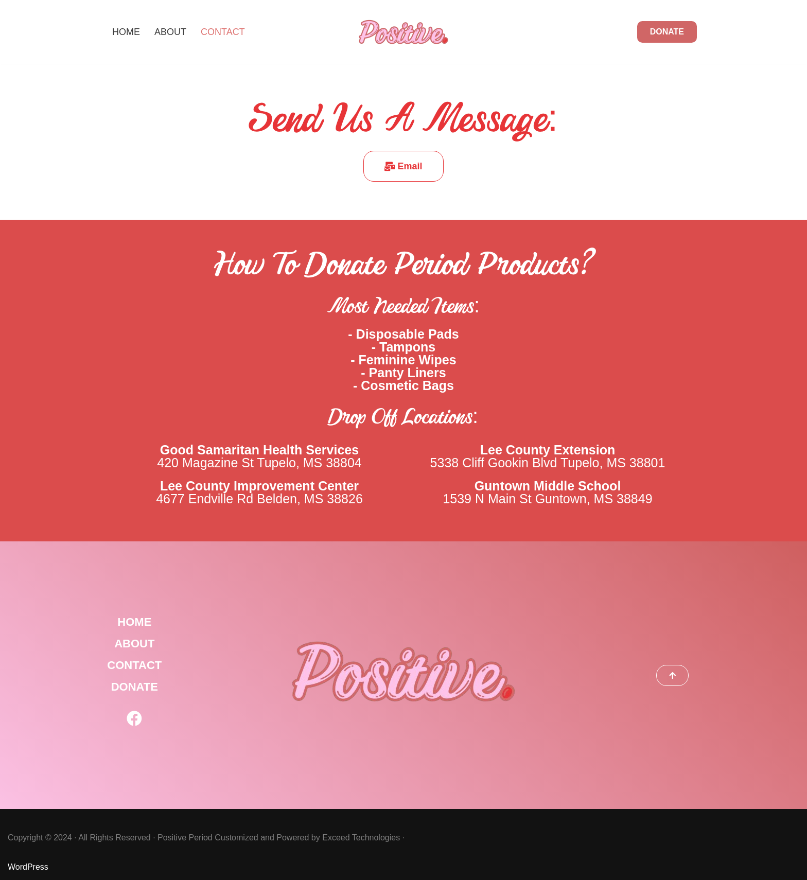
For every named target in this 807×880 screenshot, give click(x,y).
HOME (134, 621)
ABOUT (134, 643)
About (170, 32)
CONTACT (134, 665)
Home (126, 32)
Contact (223, 32)
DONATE (667, 31)
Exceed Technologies (361, 837)
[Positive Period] (403, 32)
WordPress (28, 867)
